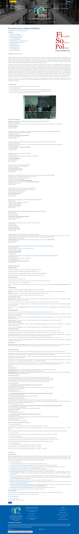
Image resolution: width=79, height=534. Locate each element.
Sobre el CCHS (13, 8)
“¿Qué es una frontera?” (29, 465)
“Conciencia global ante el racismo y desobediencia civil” (21, 470)
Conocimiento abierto (55, 8)
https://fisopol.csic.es (18, 53)
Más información (28, 527)
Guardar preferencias (12, 532)
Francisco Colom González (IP (20, 30)
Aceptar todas (21, 532)
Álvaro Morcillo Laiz (14, 44)
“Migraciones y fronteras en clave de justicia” (32, 467)
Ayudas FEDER (62, 517)
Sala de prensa (53, 3)
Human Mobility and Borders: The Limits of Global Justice (20, 334)
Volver (10, 502)
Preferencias (42, 529)
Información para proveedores (62, 514)
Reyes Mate (12, 40)
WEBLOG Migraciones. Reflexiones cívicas (16, 456)
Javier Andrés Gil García (14, 37)
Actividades (44, 3)
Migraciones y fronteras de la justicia (43, 317)
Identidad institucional (63, 512)
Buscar (39, 3)
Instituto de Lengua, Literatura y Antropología (31, 519)
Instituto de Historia (31, 516)
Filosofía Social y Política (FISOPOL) (50, 21)
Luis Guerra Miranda (14, 39)
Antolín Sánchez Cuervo (15, 47)
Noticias (48, 3)
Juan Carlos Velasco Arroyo (15, 50)
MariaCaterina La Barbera (15, 34)
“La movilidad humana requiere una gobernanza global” (21, 487)
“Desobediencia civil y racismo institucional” (19, 468)
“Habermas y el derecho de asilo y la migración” (19, 480)
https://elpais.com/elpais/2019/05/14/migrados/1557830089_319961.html (31, 485)
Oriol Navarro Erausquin (15, 45)
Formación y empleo (64, 8)
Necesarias (11, 529)
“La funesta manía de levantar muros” (17, 463)
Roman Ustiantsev (13, 48)
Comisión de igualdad (61, 3)
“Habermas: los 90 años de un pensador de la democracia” (22, 481)
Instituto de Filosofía (31, 513)
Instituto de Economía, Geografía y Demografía (32, 511)
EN (69, 1)
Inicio (23, 21)
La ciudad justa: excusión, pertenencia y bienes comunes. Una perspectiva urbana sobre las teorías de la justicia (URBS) (32, 255)
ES (67, 1)
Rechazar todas (29, 532)
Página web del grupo (14, 496)
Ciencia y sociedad (21, 8)
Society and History (13, 339)
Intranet (67, 3)
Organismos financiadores (63, 519)
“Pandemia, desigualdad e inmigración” (18, 471)
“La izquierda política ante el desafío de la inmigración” (21, 484)
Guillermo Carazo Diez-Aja (15, 36)
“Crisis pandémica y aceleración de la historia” (33, 475)
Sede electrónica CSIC (63, 510)
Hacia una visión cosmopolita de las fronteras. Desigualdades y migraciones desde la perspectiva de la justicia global (33, 313)
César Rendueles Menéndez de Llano (17, 42)
